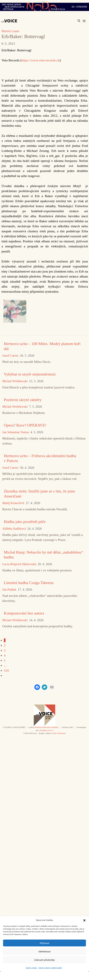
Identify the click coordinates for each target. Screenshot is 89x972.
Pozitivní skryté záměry (23, 400)
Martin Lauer (10, 31)
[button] (84, 920)
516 (6, 670)
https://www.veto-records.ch (41, 60)
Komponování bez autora (24, 613)
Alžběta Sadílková (14, 528)
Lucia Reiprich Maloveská (19, 564)
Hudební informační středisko (46, 727)
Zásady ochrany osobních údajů (50, 968)
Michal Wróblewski (15, 381)
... (5, 665)
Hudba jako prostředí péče (25, 521)
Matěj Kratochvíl (13, 503)
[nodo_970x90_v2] (44, 7)
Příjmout (44, 943)
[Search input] (64, 21)
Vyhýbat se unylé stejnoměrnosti (30, 374)
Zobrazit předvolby (44, 959)
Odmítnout (45, 951)
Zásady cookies (31, 968)
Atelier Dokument (58, 733)
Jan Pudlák (9, 589)
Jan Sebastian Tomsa (15, 432)
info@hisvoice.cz (46, 730)
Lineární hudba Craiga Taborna (29, 583)
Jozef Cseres (10, 355)
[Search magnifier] (79, 21)
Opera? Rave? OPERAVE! (25, 425)
